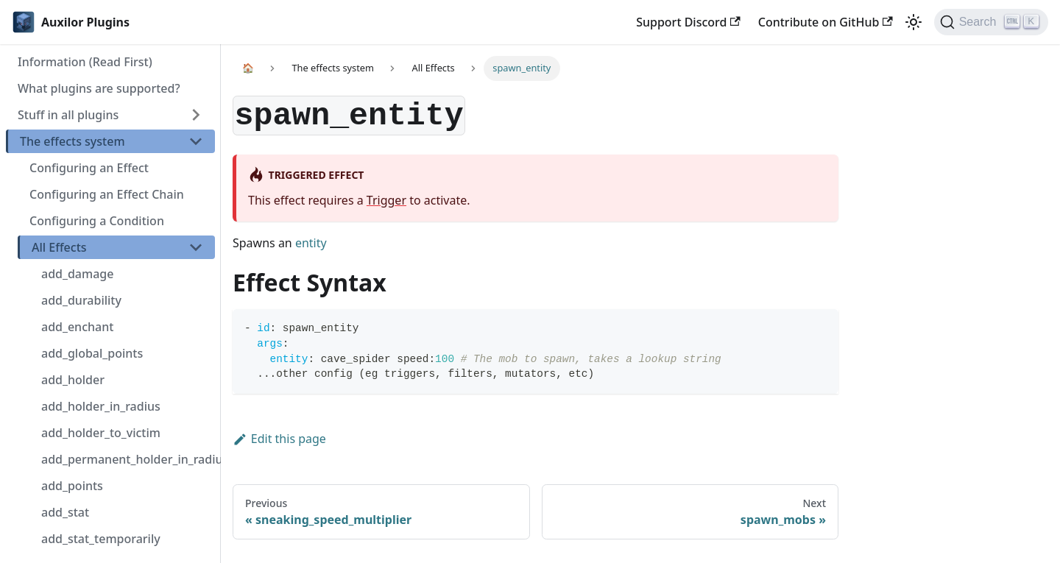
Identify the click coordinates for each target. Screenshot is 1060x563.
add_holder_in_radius (100, 406)
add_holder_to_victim (100, 433)
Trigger (386, 200)
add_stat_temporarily (100, 539)
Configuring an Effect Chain (106, 194)
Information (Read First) (85, 62)
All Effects (59, 247)
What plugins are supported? (99, 88)
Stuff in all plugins (68, 115)
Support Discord (688, 22)
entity (311, 243)
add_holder (73, 380)
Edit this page (279, 439)
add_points (72, 486)
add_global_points (92, 353)
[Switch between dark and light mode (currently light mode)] (913, 22)
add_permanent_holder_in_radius (128, 459)
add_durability (81, 300)
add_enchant (77, 327)
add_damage (77, 274)
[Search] (991, 22)
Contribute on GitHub (825, 22)
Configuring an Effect (89, 168)
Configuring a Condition (96, 221)
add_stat (65, 512)
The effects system (72, 141)
